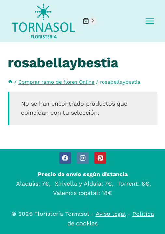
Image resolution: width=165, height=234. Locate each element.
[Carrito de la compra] (89, 21)
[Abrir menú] (149, 21)
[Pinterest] (100, 158)
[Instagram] (83, 158)
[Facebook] (65, 158)
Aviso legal (111, 213)
